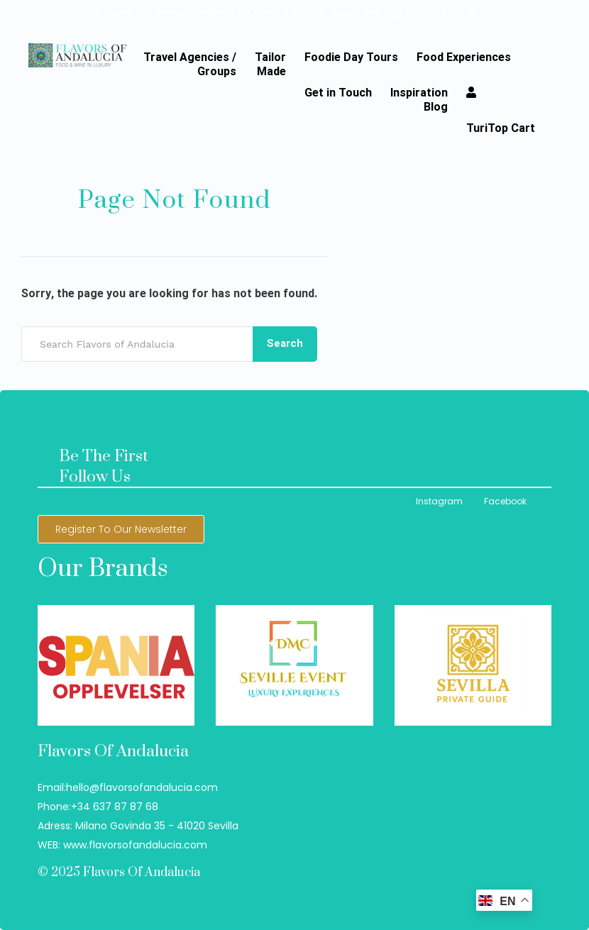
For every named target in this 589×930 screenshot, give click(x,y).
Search (285, 343)
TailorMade (270, 64)
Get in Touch (338, 92)
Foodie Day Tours (351, 57)
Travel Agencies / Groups (189, 64)
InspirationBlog (419, 100)
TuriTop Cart (500, 128)
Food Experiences (464, 57)
